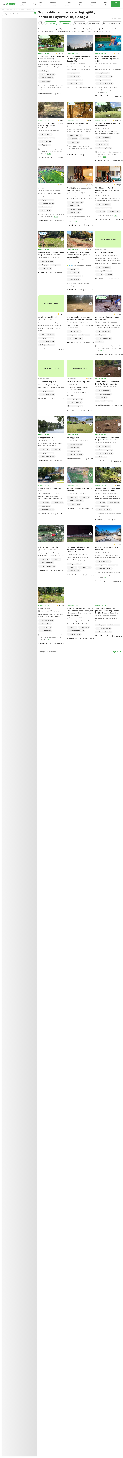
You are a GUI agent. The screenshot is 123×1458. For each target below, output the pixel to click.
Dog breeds (81, 4)
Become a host (93, 4)
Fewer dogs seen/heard (112, 23)
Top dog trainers (68, 4)
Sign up (115, 4)
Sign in (106, 4)
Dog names (41, 4)
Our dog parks (23, 4)
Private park (65, 23)
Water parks (94, 23)
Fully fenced (79, 23)
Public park (51, 23)
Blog (34, 4)
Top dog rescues (53, 4)
